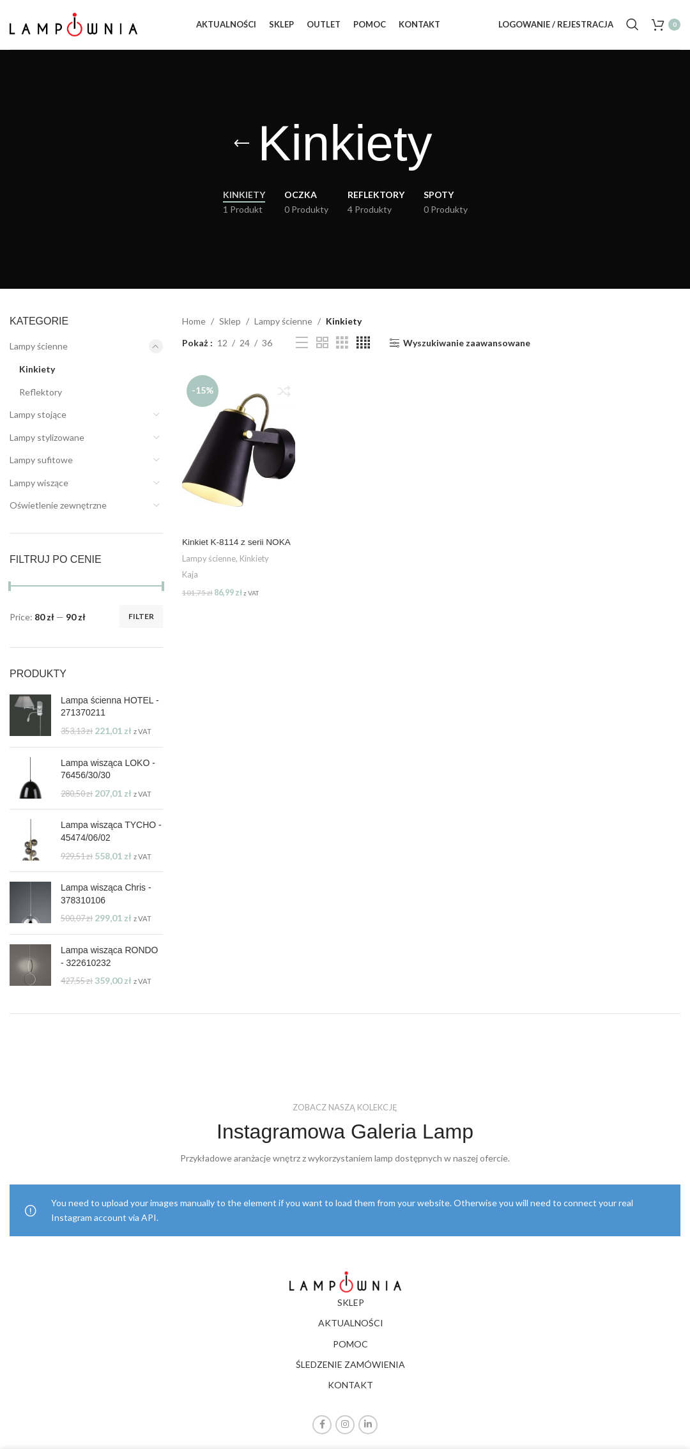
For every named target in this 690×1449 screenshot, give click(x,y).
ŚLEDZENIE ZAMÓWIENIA (350, 1372)
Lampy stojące (38, 422)
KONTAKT (350, 1393)
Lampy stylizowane (47, 445)
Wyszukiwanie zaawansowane (466, 351)
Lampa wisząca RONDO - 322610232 (109, 964)
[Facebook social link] (322, 1432)
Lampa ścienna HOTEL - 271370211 (110, 714)
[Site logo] (73, 27)
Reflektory (40, 399)
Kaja (190, 595)
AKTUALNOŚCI (350, 1330)
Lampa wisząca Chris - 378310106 (106, 902)
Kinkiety (37, 376)
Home (194, 328)
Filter (141, 624)
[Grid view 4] (363, 351)
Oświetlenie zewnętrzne (58, 513)
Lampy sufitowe (41, 468)
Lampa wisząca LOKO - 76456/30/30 (108, 776)
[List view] (302, 351)
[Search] (632, 29)
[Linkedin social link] (368, 1432)
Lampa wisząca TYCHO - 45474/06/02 (111, 839)
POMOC (350, 1351)
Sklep (230, 328)
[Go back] (241, 151)
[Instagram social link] (345, 1432)
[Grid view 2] (322, 351)
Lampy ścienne (39, 354)
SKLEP (350, 1310)
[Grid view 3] (342, 351)
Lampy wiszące (39, 490)
